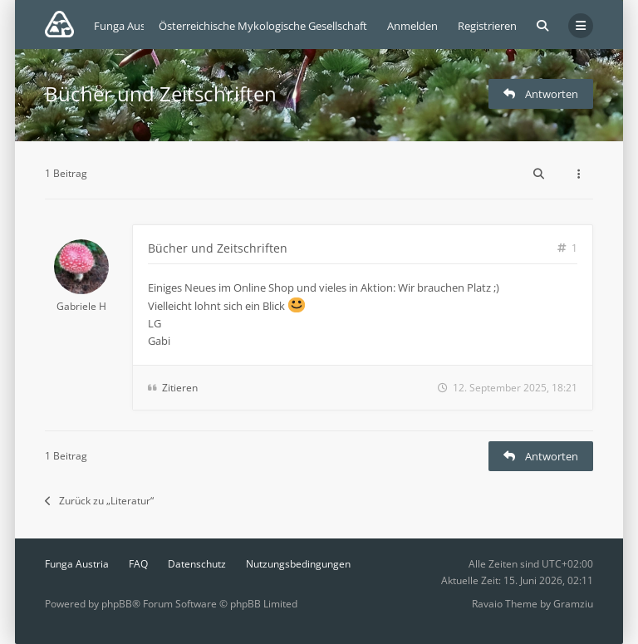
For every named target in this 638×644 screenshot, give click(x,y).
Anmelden (412, 25)
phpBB (116, 604)
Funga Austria (77, 564)
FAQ (138, 564)
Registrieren (487, 25)
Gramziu (573, 604)
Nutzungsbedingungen (298, 564)
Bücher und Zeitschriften (161, 93)
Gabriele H (81, 306)
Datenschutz (197, 564)
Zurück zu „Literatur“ (99, 501)
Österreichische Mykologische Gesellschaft (263, 25)
